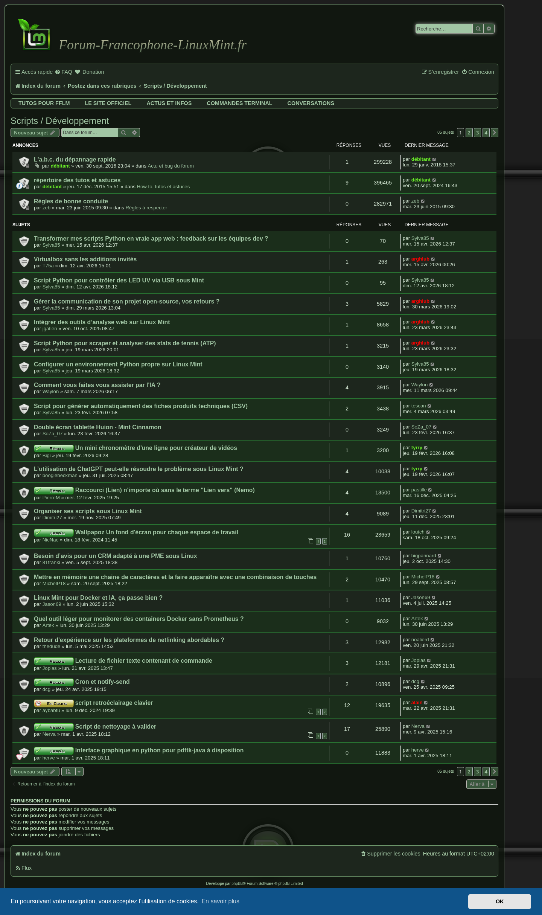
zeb (46, 207)
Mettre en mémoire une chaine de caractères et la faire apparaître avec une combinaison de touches (175, 577)
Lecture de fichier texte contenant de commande (143, 660)
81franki (51, 562)
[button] (494, 132)
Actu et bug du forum (170, 166)
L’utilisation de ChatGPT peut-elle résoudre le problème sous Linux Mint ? (139, 469)
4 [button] (486, 132)
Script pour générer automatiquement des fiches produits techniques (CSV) (141, 406)
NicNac (51, 540)
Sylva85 (51, 245)
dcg (46, 689)
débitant (60, 166)
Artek (48, 625)
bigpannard (423, 555)
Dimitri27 (52, 517)
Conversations (311, 103)
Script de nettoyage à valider (116, 726)
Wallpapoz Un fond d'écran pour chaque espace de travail (156, 532)
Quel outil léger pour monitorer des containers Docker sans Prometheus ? (139, 619)
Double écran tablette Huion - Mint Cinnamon (97, 427)
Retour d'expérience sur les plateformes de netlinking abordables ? (129, 640)
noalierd (420, 639)
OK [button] (500, 901)
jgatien (50, 328)
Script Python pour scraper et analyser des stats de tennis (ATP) (125, 343)
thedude (52, 646)
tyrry (416, 447)
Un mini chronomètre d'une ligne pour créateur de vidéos (156, 448)
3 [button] (477, 132)
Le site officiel (108, 103)
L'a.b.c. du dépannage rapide (75, 159)
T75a (48, 265)
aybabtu (51, 710)
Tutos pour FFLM (44, 103)
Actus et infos (169, 103)
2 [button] (469, 132)
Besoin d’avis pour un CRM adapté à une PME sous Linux (115, 556)
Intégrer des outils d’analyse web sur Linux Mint (102, 322)
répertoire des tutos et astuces (77, 180)
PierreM (51, 497)
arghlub (420, 259)
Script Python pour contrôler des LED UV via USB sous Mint (119, 280)
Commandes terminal (239, 103)
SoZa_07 (53, 433)
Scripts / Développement (60, 121)
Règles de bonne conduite (71, 201)
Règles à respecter (146, 207)
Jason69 (52, 604)
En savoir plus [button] (220, 901)
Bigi (47, 455)
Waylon (51, 391)
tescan (418, 406)
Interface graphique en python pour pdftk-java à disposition (159, 750)
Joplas (50, 668)
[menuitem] (63, 72)
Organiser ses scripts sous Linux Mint (88, 511)
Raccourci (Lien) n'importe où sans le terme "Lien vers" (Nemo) (165, 490)
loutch (418, 532)
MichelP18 (54, 583)
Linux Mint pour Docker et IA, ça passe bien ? (98, 598)
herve (49, 758)
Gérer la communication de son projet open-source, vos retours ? (126, 301)
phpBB (237, 883)
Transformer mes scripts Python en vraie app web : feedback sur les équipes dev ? (151, 238)
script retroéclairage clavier (114, 703)
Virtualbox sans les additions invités (85, 259)
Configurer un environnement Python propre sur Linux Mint (118, 364)
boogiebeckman (60, 475)
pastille (419, 490)
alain (417, 702)
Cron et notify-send (102, 682)
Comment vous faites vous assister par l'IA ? (97, 385)
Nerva (49, 734)
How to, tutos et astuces (163, 186)
